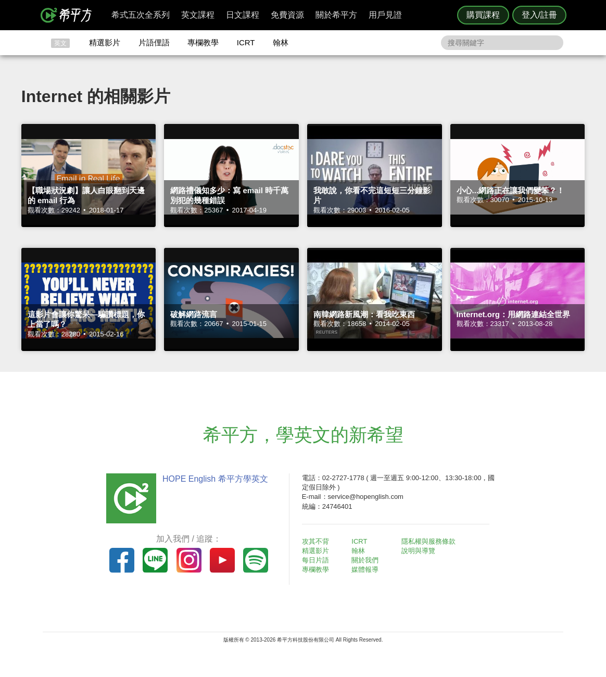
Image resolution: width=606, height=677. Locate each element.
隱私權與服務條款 (428, 541)
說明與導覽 (418, 551)
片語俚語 (154, 42)
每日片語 (315, 560)
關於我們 (365, 560)
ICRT (246, 42)
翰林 (280, 42)
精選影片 (104, 42)
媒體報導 (365, 569)
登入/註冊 (539, 14)
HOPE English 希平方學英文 (215, 478)
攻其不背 (315, 541)
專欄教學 (203, 42)
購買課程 (483, 14)
